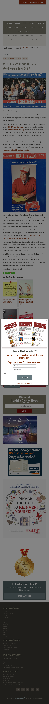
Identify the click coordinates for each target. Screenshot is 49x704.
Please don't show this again (24, 383)
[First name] (24, 366)
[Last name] (24, 369)
